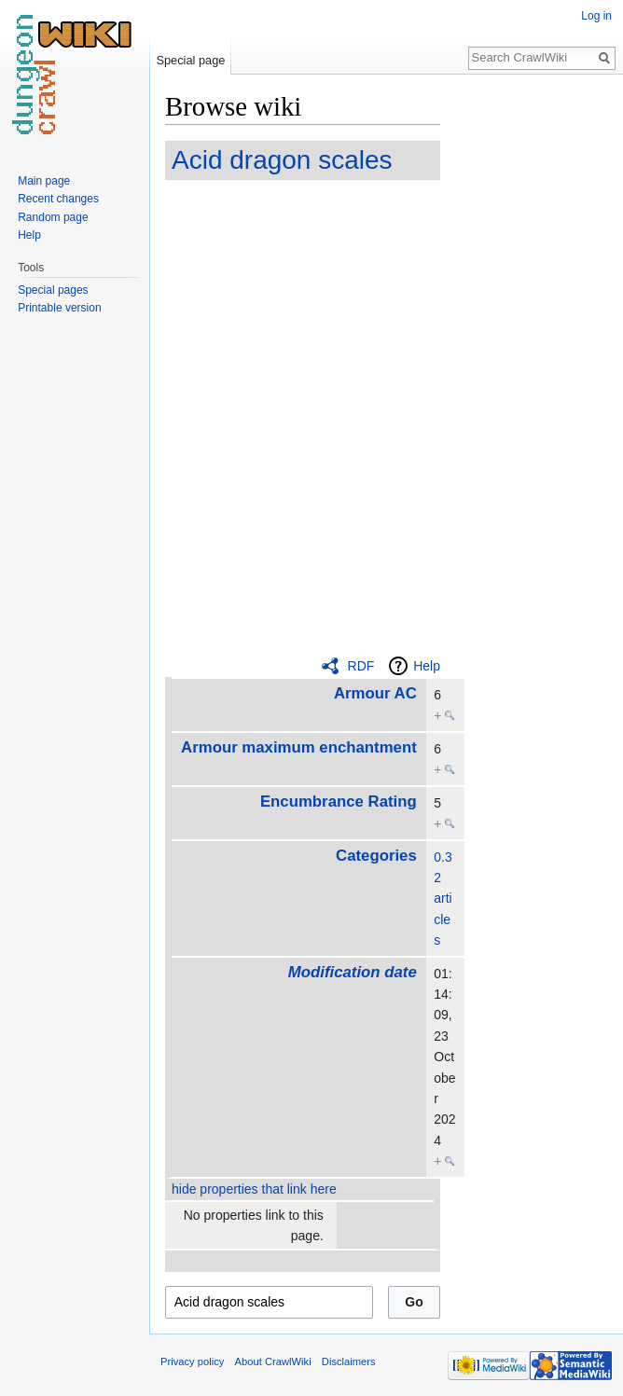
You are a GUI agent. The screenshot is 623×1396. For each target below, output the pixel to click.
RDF (361, 665)
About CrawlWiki (273, 1361)
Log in (596, 15)
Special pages (53, 290)
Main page (44, 180)
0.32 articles (442, 899)
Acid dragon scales (282, 159)
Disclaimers (349, 1361)
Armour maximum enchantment (299, 747)
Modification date (352, 972)
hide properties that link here (254, 1189)
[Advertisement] (533, 369)
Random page (53, 217)
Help (426, 665)
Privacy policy (192, 1361)
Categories (376, 855)
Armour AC (375, 693)
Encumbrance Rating (338, 801)
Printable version (59, 307)
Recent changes (58, 198)
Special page (190, 60)
